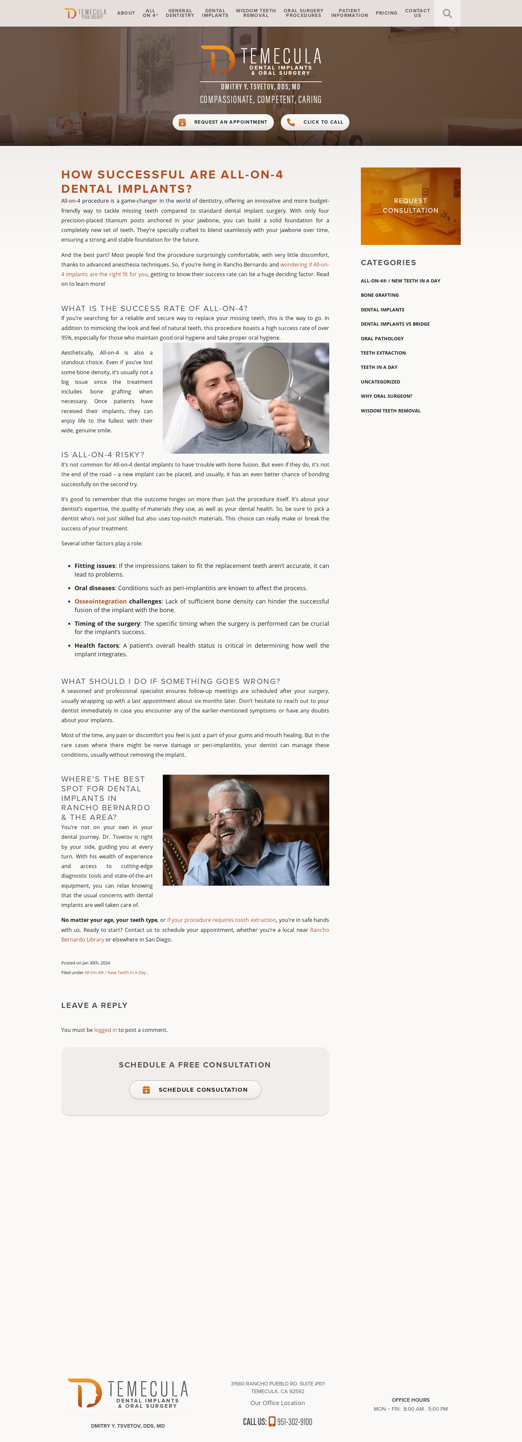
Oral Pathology (382, 338)
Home (94, 13)
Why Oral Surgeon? (386, 396)
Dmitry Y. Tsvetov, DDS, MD (261, 86)
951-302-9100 (290, 1421)
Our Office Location (277, 1403)
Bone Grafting (380, 295)
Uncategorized (380, 382)
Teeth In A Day (379, 367)
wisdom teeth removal (391, 410)
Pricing (387, 13)
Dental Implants (382, 309)
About (126, 13)
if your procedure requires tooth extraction (221, 920)
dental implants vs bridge (395, 324)
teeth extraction (383, 353)
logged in (105, 1030)
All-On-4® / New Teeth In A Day (115, 972)
